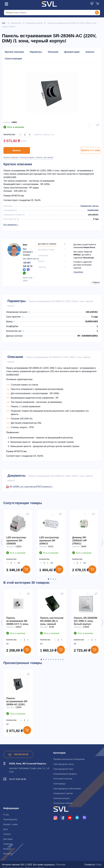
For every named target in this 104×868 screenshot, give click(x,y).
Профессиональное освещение (69, 759)
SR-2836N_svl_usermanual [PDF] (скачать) (31, 487)
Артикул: (7, 122)
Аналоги (89, 52)
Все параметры (10, 225)
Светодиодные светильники (67, 788)
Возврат (7, 849)
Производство (10, 819)
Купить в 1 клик (90, 150)
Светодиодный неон (63, 769)
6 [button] (53, 659)
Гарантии (8, 844)
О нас (6, 814)
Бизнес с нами (10, 824)
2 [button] (50, 579)
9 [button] (60, 659)
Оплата (7, 834)
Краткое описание (14, 52)
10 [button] (62, 659)
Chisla (98, 864)
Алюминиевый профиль (65, 774)
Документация (71, 52)
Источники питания (62, 779)
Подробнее (78, 272)
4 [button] (55, 579)
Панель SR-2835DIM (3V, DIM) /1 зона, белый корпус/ (85, 621)
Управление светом (89, 206)
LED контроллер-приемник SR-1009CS (49, 540)
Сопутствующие (13, 58)
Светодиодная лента (63, 764)
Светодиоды (59, 783)
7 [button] (55, 659)
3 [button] (53, 579)
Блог (5, 829)
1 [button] (48, 579)
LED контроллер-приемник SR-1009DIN (16, 540)
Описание (53, 52)
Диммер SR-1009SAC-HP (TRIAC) (79, 540)
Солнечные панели (62, 803)
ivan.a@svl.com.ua (31, 259)
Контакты (8, 854)
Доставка (8, 839)
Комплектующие (61, 798)
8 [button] (58, 659)
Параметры (36, 52)
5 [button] (50, 659)
